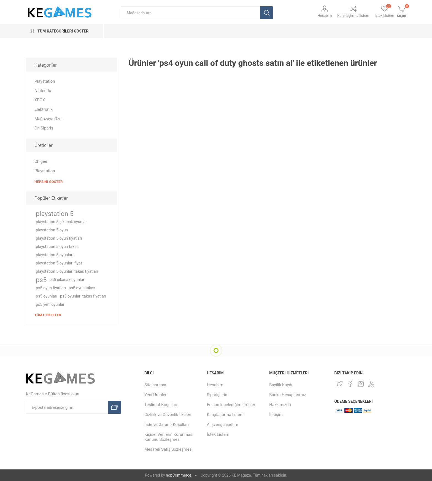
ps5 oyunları (46, 296)
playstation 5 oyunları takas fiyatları (67, 271)
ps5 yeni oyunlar (50, 304)
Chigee (40, 161)
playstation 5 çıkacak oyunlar (61, 222)
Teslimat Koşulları (160, 404)
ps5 (41, 280)
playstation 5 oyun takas (57, 246)
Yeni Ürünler (155, 394)
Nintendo (42, 90)
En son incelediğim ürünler (231, 404)
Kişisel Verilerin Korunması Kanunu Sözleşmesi (168, 437)
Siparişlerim (218, 394)
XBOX (39, 100)
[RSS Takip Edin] (371, 383)
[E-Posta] (67, 407)
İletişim (276, 414)
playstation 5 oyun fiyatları (59, 238)
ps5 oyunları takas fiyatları (83, 296)
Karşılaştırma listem (353, 15)
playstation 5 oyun (52, 230)
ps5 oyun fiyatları (51, 288)
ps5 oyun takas (82, 288)
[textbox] (190, 12)
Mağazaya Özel (48, 118)
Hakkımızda (280, 404)
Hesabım (324, 15)
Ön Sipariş (43, 128)
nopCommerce (178, 475)
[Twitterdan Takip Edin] (339, 383)
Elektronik (43, 109)
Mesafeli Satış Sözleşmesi (168, 449)
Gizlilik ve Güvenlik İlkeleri (167, 414)
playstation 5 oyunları (54, 255)
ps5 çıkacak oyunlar (66, 279)
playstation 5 (55, 214)
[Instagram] (360, 383)
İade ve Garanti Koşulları (166, 424)
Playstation (44, 81)
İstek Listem (218, 434)
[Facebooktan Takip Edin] (350, 383)
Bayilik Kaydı (280, 384)
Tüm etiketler (47, 315)
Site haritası (155, 384)
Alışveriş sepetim (222, 424)
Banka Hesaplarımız (287, 394)
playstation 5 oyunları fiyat (59, 263)
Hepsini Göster (48, 182)
